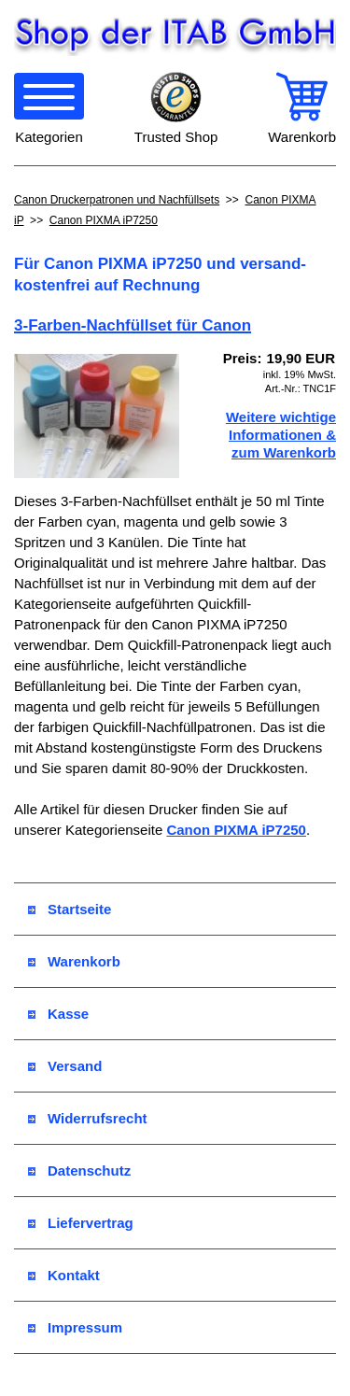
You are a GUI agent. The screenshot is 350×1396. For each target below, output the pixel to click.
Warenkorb (74, 961)
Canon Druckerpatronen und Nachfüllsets (116, 199)
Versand (65, 1066)
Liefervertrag (80, 1223)
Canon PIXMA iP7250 (103, 220)
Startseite (69, 909)
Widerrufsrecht (87, 1118)
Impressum (75, 1327)
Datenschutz (79, 1170)
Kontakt (64, 1275)
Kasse (58, 1014)
